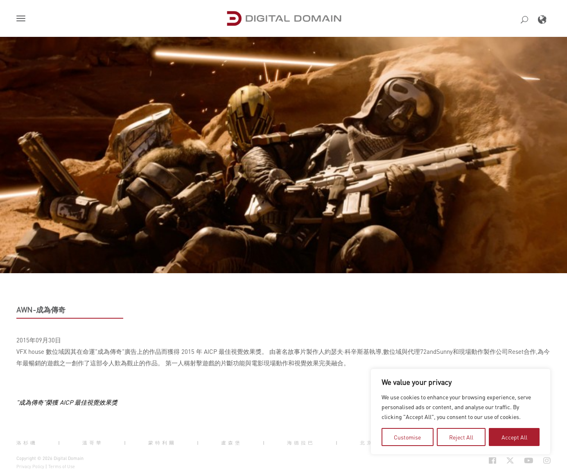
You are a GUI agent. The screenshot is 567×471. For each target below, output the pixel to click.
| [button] (60, 443)
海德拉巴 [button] (301, 443)
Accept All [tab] (514, 437)
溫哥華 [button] (92, 443)
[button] (22, 19)
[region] (460, 412)
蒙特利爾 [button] (162, 443)
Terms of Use (61, 466)
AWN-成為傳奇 (41, 309)
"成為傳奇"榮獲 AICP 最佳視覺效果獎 (66, 402)
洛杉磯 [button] (26, 443)
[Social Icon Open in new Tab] (492, 460)
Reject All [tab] (461, 437)
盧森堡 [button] (231, 443)
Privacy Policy (30, 466)
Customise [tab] (407, 437)
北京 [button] (367, 443)
